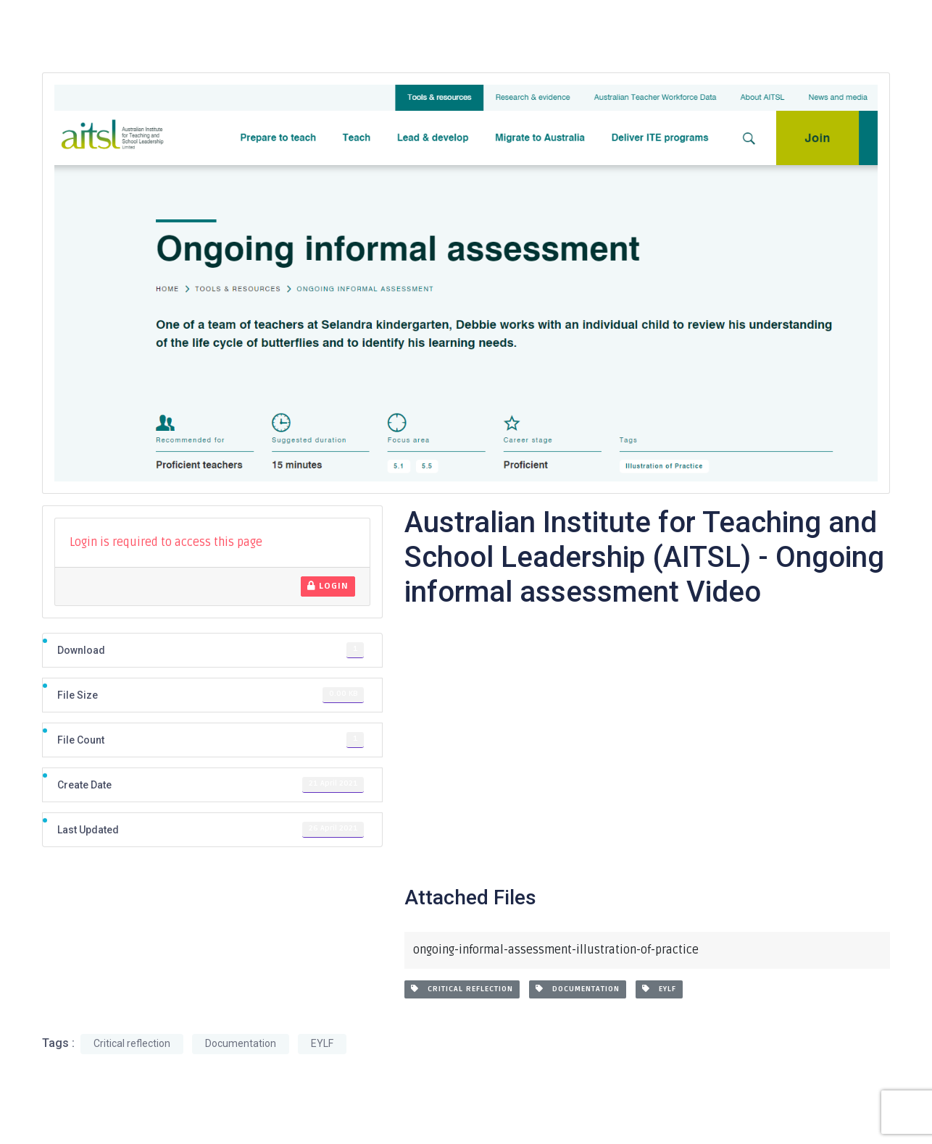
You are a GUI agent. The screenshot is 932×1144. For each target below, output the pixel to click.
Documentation (578, 989)
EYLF (659, 989)
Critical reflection (462, 989)
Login (328, 586)
